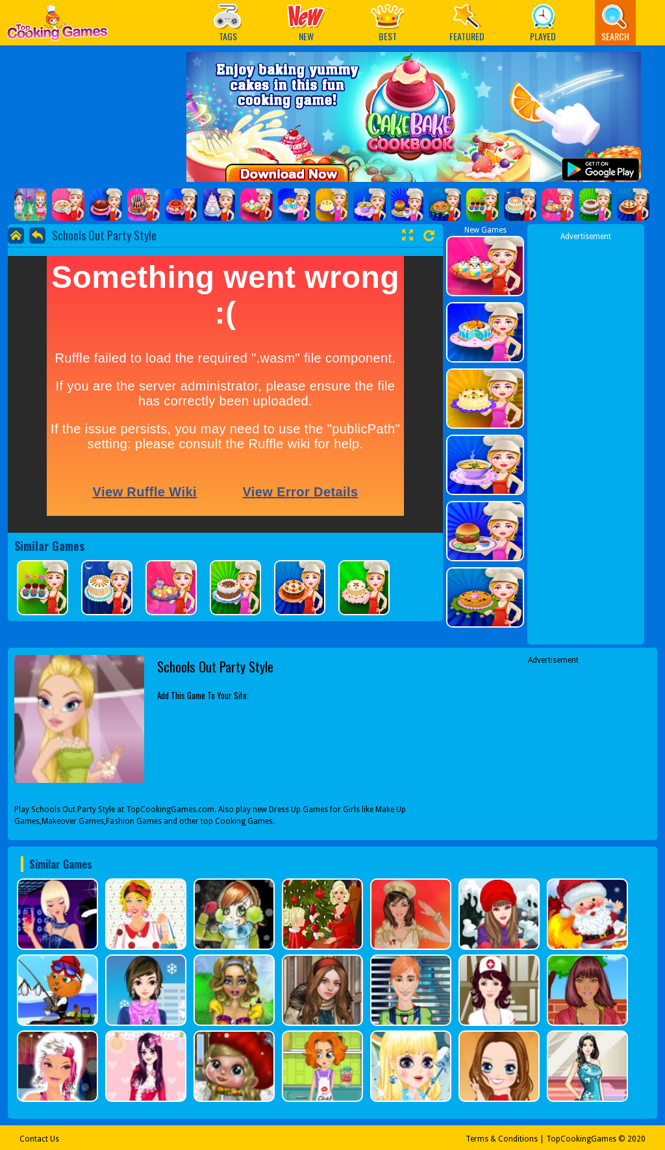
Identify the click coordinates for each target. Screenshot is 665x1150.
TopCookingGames (581, 1139)
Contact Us (39, 1139)
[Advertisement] (586, 437)
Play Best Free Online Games (57, 26)
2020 (636, 1139)
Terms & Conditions (502, 1139)
